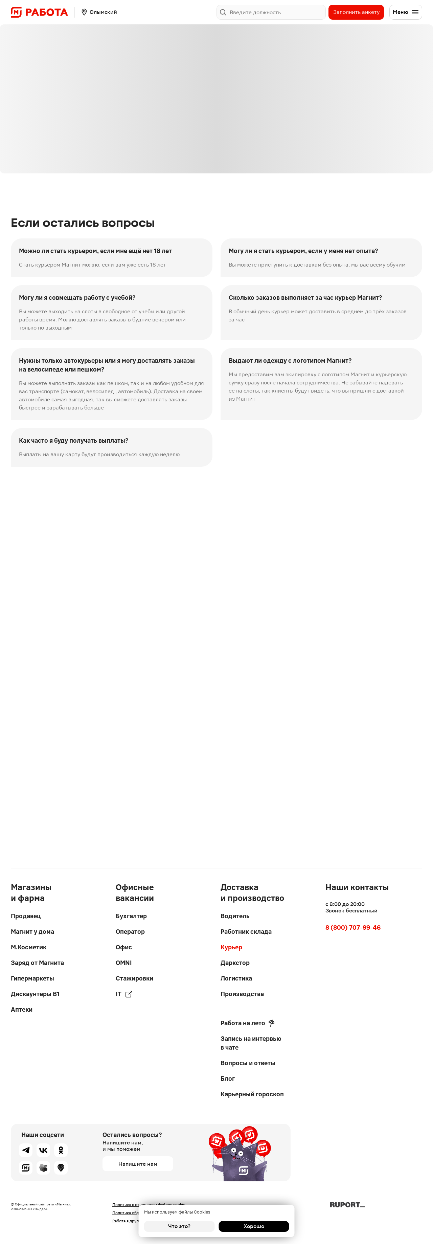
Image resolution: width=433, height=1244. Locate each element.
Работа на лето (248, 1023)
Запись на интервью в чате (251, 1043)
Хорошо (254, 1226)
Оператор (130, 931)
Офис (124, 947)
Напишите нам (137, 1164)
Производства (242, 993)
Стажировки (134, 978)
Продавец (26, 916)
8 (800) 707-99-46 (353, 927)
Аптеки (21, 1009)
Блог (228, 1078)
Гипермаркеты (32, 978)
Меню (406, 12)
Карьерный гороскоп (252, 1094)
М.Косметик (28, 947)
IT (124, 994)
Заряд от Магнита (37, 962)
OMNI (124, 962)
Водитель (235, 916)
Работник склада (246, 931)
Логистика (236, 978)
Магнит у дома (32, 931)
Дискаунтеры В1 (35, 993)
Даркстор (235, 962)
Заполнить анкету (356, 12)
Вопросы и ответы (248, 1063)
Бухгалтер (131, 916)
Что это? (179, 1226)
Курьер (231, 947)
